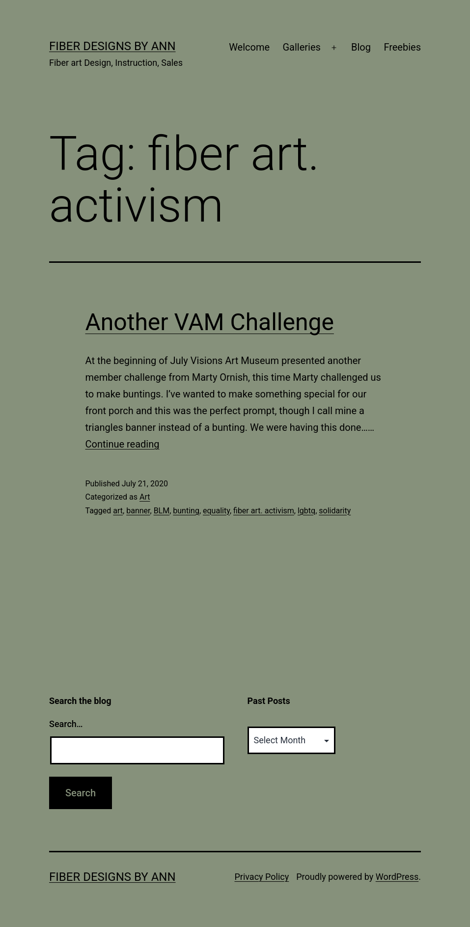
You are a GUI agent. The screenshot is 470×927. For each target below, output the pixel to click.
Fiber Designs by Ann (112, 46)
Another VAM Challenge (209, 322)
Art (144, 497)
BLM (162, 510)
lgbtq (306, 510)
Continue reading (122, 444)
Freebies (402, 47)
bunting (186, 510)
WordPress (397, 876)
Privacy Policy (261, 876)
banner (138, 510)
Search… (66, 724)
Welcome (249, 47)
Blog (361, 47)
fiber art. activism (263, 510)
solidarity (335, 510)
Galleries (301, 47)
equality (216, 510)
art (118, 510)
